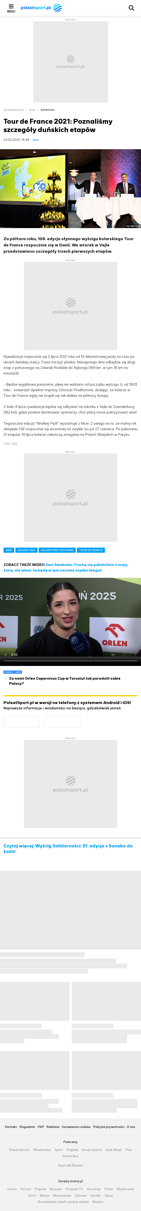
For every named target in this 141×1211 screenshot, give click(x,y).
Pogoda (72, 1150)
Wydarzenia (125, 1189)
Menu (11, 11)
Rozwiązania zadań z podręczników (63, 1202)
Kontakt (11, 1127)
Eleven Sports (92, 1150)
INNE (9, 550)
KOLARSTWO (26, 550)
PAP (41, 1127)
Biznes (44, 1196)
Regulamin (27, 1127)
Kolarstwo (48, 109)
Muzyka (98, 1202)
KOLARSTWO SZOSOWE (57, 550)
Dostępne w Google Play (39, 719)
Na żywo (56, 1189)
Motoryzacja (62, 1196)
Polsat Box (70, 1156)
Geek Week (113, 1150)
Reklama (52, 1127)
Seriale (95, 1196)
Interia (12, 1189)
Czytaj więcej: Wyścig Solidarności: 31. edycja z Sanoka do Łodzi (68, 848)
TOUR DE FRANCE (91, 550)
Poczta (26, 1189)
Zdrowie (81, 1196)
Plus (129, 1150)
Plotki (108, 1189)
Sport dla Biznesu (70, 1165)
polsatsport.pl (14, 109)
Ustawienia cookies (76, 1127)
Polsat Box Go (19, 1150)
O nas (131, 1127)
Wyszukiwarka (131, 8)
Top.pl (108, 1196)
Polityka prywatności (108, 1127)
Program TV (74, 1189)
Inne (32, 109)
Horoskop (94, 1189)
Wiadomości (42, 1150)
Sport (59, 1150)
